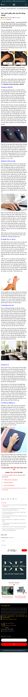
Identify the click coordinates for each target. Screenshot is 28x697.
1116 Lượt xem (16, 17)
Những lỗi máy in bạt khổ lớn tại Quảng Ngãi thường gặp (14, 526)
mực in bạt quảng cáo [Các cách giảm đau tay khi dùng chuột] (9, 485)
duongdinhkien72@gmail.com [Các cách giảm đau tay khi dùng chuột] (19, 1)
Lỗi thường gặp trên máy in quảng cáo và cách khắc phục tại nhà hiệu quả (14, 524)
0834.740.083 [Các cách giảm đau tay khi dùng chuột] (13, 472)
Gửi (24, 550)
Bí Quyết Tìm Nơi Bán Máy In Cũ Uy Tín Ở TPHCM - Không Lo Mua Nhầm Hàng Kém (13, 529)
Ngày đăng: (4, 17)
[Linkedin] (11, 499)
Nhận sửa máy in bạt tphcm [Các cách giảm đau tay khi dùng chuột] (11, 479)
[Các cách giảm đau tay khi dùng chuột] (14, 4)
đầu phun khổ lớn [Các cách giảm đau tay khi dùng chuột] (8, 482)
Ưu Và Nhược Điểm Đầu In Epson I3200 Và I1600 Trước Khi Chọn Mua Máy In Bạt (14, 513)
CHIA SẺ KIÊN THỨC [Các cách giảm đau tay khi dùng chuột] (11, 8)
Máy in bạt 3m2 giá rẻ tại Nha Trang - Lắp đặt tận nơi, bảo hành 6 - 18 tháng (14, 516)
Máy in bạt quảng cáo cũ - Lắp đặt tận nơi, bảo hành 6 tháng (13, 520)
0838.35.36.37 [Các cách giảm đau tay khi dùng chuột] (9, 1)
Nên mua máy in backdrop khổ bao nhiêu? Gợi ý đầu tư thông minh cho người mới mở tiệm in (13, 509)
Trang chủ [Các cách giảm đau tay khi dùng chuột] (3, 8)
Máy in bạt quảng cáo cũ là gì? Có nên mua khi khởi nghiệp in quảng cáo (14, 505)
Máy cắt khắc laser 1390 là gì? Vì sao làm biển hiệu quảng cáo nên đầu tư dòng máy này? (20, 597)
